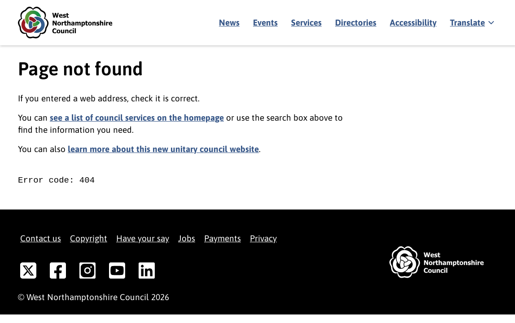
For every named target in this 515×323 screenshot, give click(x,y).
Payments (222, 238)
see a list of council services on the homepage (137, 117)
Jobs (186, 238)
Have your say (142, 238)
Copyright (88, 238)
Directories (355, 22)
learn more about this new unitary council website (163, 149)
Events (265, 22)
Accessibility (413, 22)
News (229, 22)
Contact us (40, 238)
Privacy (263, 238)
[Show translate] (471, 23)
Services (306, 22)
